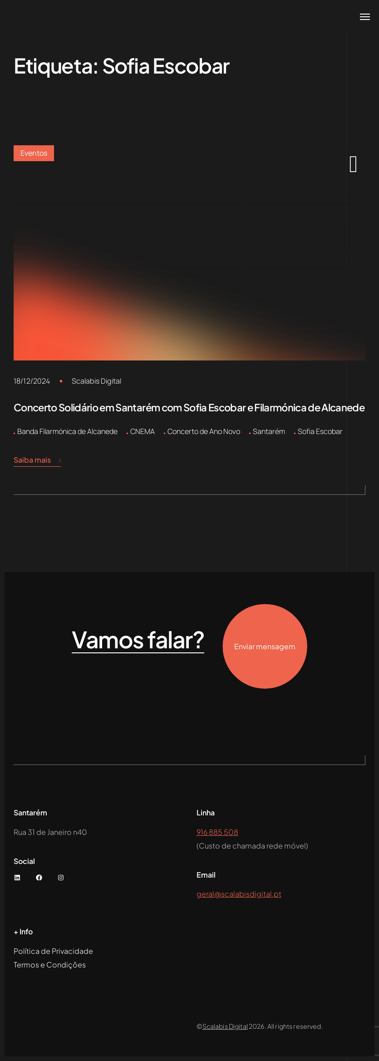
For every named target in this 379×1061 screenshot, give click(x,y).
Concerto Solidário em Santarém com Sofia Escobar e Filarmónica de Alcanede (189, 407)
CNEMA (142, 431)
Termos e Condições (50, 964)
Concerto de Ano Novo (203, 431)
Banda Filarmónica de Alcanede (67, 431)
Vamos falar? (138, 639)
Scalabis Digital (97, 381)
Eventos (33, 153)
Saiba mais (37, 460)
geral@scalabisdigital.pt (239, 893)
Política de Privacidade (53, 951)
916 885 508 (217, 832)
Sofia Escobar (320, 431)
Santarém (269, 431)
